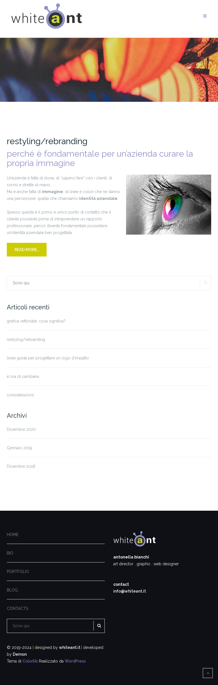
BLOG (12, 590)
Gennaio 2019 (19, 448)
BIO (10, 553)
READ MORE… (26, 249)
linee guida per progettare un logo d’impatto (48, 358)
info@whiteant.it (129, 591)
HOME (12, 534)
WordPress (75, 661)
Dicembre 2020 (21, 429)
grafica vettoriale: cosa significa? (36, 321)
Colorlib (30, 661)
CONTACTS (17, 608)
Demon (20, 654)
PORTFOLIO (18, 571)
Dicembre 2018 (21, 466)
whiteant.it (70, 647)
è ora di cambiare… (24, 376)
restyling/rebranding (47, 141)
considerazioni (20, 395)
